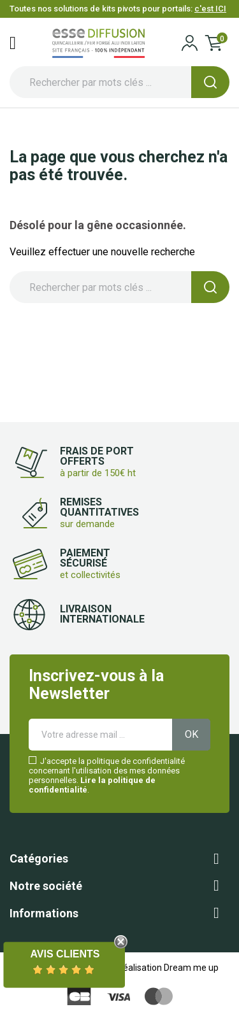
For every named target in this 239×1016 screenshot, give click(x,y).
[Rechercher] (119, 82)
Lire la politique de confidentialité (92, 784)
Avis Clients (64, 954)
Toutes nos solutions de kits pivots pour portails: (118, 8)
